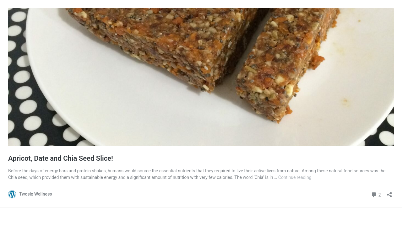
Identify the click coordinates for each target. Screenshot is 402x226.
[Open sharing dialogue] (389, 192)
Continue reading (295, 177)
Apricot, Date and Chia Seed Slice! (60, 158)
